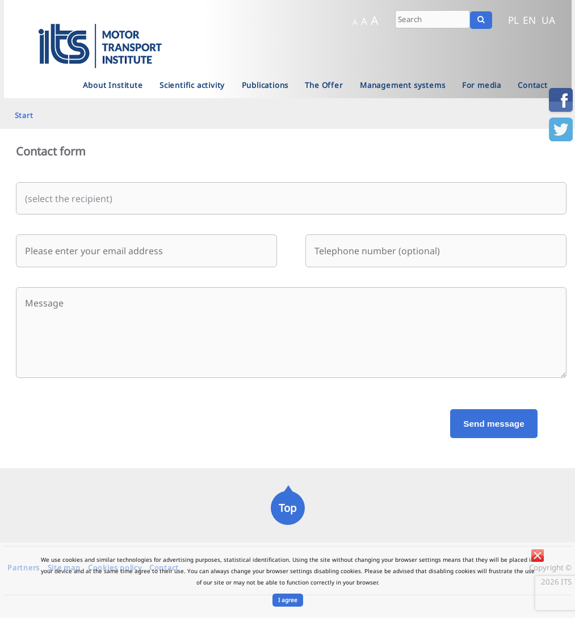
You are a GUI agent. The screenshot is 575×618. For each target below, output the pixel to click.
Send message (493, 423)
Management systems (402, 85)
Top (287, 508)
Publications (265, 85)
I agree (287, 600)
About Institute (113, 85)
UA (548, 20)
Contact (533, 85)
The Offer (324, 85)
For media (481, 85)
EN (529, 20)
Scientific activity (192, 85)
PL (513, 20)
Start (24, 115)
